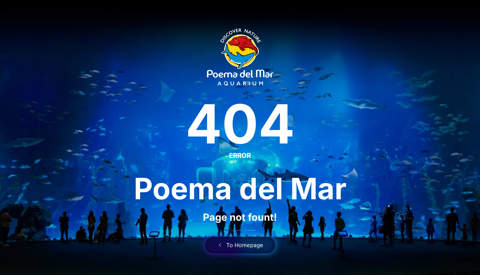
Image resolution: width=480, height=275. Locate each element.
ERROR (240, 155)
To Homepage (240, 245)
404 (240, 123)
